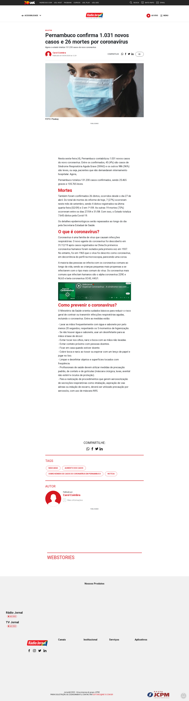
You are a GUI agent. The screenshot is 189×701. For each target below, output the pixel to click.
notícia (111, 474)
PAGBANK (68, 3)
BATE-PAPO (147, 2)
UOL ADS (95, 3)
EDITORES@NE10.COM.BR (103, 695)
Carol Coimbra (59, 53)
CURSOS (77, 3)
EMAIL (160, 2)
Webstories (60, 557)
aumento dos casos (74, 468)
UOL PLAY (86, 3)
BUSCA (134, 2)
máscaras (53, 468)
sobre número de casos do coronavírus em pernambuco (74, 474)
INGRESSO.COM (45, 3)
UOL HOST (58, 3)
